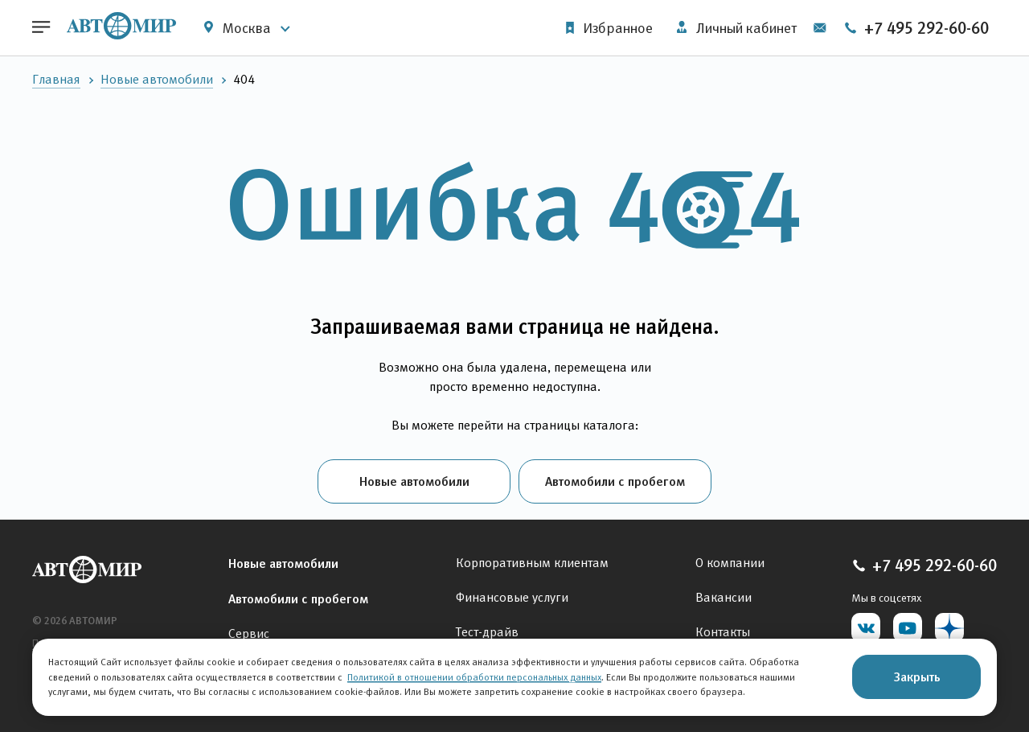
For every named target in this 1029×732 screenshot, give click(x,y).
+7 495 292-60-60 (916, 28)
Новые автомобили (156, 79)
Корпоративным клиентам (532, 563)
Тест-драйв (487, 632)
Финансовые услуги (512, 597)
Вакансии (723, 597)
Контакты (722, 632)
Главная (56, 79)
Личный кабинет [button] (737, 28)
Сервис (248, 633)
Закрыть (917, 676)
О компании (730, 563)
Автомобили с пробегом (615, 481)
